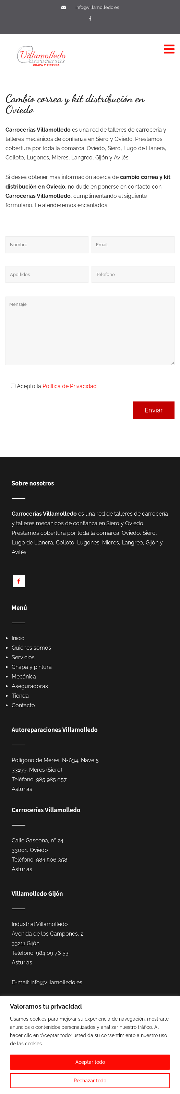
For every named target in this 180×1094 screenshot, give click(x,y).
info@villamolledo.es (97, 7)
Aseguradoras (30, 686)
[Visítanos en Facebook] (91, 18)
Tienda (20, 696)
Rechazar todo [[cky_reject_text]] (90, 1080)
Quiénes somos (31, 648)
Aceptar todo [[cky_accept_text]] (90, 1062)
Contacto (23, 705)
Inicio (18, 638)
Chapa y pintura (32, 667)
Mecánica (24, 676)
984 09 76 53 (52, 953)
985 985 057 (51, 779)
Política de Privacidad (70, 386)
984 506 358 (51, 859)
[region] (90, 1045)
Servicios (23, 657)
